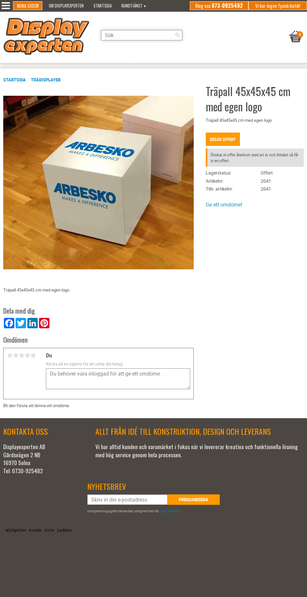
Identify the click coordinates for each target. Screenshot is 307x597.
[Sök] (177, 35)
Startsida (14, 80)
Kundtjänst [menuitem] (132, 6)
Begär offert (223, 139)
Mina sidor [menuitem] (28, 5)
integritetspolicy (170, 511)
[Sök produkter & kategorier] (141, 35)
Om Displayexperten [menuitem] (66, 6)
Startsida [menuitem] (102, 6)
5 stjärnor (33, 355)
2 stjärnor (16, 355)
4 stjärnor (27, 355)
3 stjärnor (21, 355)
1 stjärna (10, 355)
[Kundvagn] (295, 28)
